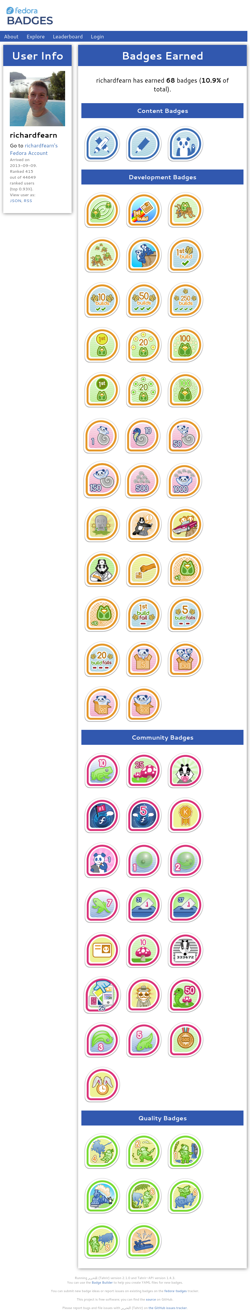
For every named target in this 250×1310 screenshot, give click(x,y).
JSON (15, 200)
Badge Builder (102, 1282)
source (151, 1299)
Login (97, 36)
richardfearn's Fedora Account (34, 149)
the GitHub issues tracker (167, 1307)
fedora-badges (175, 1291)
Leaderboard (68, 36)
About (11, 36)
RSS (27, 200)
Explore (35, 36)
